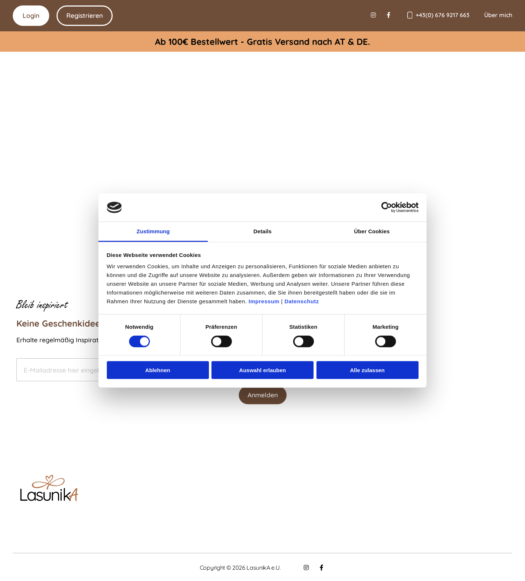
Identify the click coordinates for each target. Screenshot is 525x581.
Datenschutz (301, 301)
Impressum (264, 301)
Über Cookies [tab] (372, 231)
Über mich (498, 15)
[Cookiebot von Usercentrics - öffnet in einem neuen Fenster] (387, 207)
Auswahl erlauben (262, 370)
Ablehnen (157, 370)
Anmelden (263, 395)
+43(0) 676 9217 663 (443, 15)
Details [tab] (262, 231)
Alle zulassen (367, 370)
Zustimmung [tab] (153, 231)
